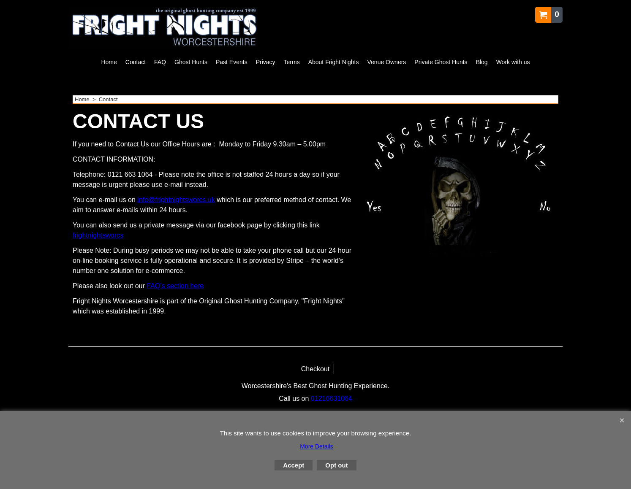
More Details (316, 446)
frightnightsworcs (98, 235)
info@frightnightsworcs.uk (176, 199)
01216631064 (331, 398)
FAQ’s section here (175, 285)
